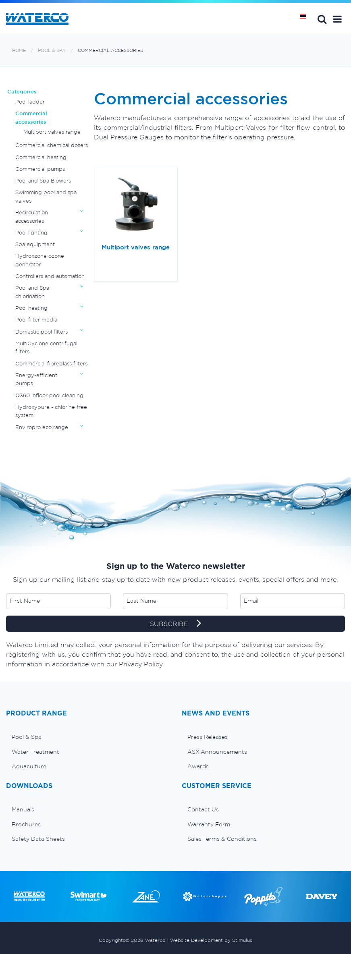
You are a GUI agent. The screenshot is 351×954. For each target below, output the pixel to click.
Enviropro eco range (41, 427)
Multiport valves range (52, 132)
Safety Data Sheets (38, 839)
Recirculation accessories (31, 216)
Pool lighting (31, 233)
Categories (22, 92)
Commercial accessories (110, 50)
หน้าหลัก (306, 19)
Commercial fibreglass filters (51, 364)
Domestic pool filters (41, 332)
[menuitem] (88, 737)
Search (322, 19)
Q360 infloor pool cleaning (49, 395)
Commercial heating (40, 157)
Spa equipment (35, 244)
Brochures (26, 824)
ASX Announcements (217, 752)
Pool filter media (36, 320)
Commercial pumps (40, 169)
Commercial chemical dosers (51, 145)
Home (19, 50)
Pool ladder (30, 102)
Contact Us (203, 809)
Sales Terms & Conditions (222, 839)
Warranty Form (208, 824)
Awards (198, 766)
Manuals (23, 809)
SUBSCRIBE (175, 624)
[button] (337, 19)
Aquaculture (29, 766)
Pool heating (31, 308)
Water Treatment (35, 752)
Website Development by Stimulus (211, 940)
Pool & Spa (52, 50)
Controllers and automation (50, 276)
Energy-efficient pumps (36, 379)
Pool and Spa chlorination (32, 292)
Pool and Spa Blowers (43, 181)
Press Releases (207, 737)
